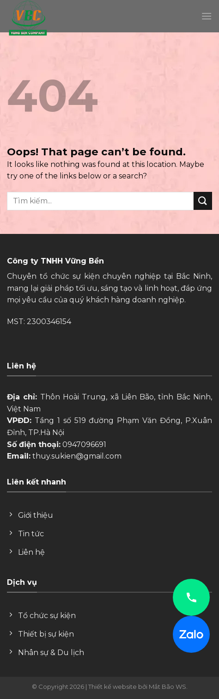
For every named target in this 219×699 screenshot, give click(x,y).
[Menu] (206, 16)
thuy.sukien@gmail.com (77, 456)
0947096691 (84, 444)
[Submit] (203, 201)
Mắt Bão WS (167, 686)
